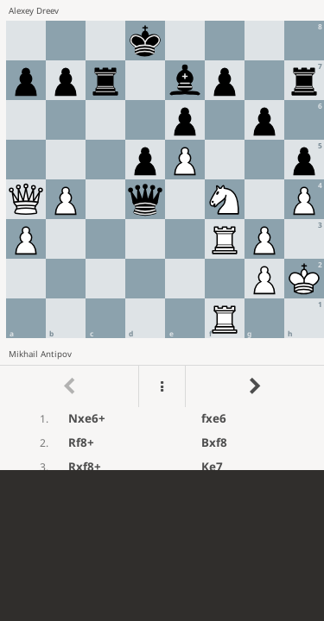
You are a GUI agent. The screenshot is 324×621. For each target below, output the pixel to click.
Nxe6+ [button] (86, 418)
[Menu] (161, 387)
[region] (162, 235)
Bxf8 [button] (214, 442)
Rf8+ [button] (81, 442)
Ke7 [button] (212, 466)
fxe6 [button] (213, 418)
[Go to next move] (254, 387)
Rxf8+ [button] (84, 466)
